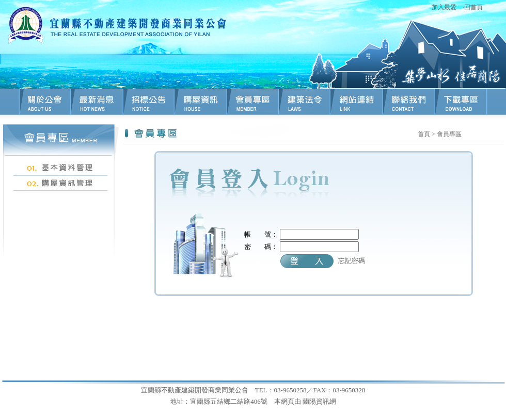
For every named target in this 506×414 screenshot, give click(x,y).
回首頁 (473, 7)
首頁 (424, 134)
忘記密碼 (351, 260)
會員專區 (449, 134)
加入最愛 (444, 7)
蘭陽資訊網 (319, 401)
